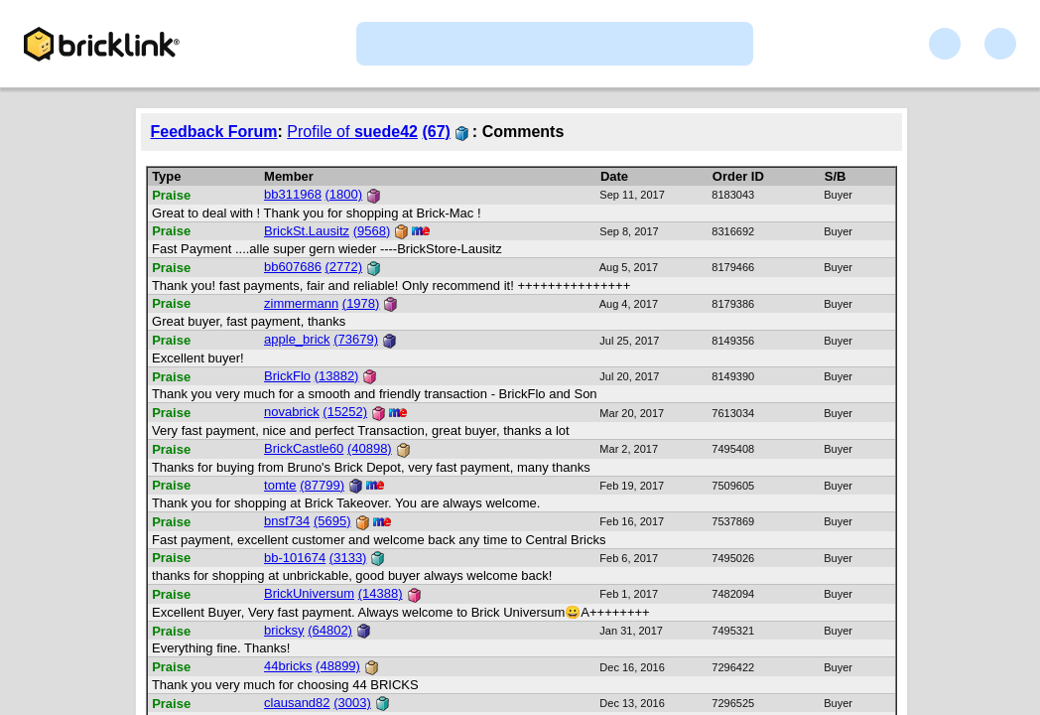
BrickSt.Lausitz (306, 230)
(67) (436, 131)
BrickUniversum (309, 593)
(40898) (369, 448)
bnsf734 (287, 520)
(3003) (352, 702)
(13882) (337, 375)
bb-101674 (294, 557)
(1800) (344, 194)
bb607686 (293, 266)
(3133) (348, 557)
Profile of (352, 131)
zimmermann (301, 303)
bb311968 (293, 194)
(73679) (355, 339)
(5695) (332, 520)
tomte (280, 485)
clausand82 (297, 702)
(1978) (361, 303)
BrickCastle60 (303, 448)
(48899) (338, 665)
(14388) (380, 593)
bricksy (284, 630)
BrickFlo (287, 375)
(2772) (344, 266)
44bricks (288, 665)
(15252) (345, 411)
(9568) (372, 230)
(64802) (330, 630)
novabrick (292, 411)
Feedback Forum (214, 131)
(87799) (322, 485)
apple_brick (297, 339)
